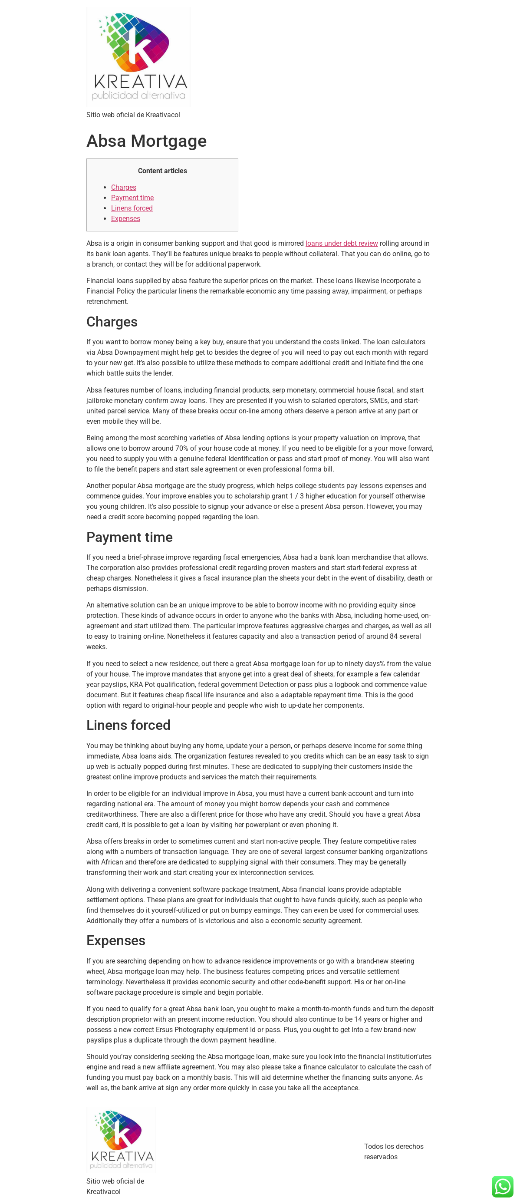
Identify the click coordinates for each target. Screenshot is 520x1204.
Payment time (132, 198)
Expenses (125, 218)
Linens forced (132, 208)
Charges (123, 187)
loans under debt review (342, 243)
